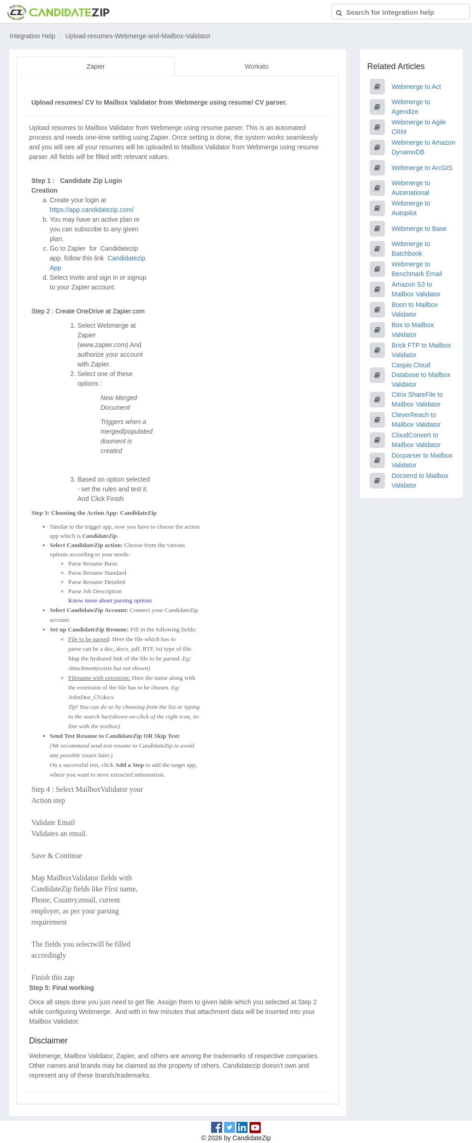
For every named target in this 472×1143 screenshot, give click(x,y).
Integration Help (32, 36)
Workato (257, 66)
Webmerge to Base (419, 228)
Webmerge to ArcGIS (422, 167)
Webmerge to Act (416, 86)
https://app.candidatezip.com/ (92, 209)
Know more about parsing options (110, 599)
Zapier (96, 66)
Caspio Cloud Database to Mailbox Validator (421, 374)
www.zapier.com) (104, 344)
